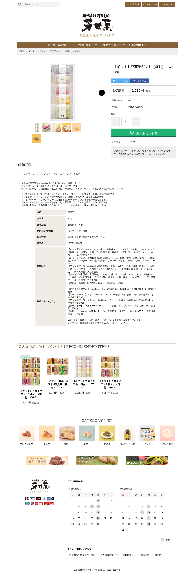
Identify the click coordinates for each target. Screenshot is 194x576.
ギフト (31, 51)
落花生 (47, 435)
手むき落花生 (27, 435)
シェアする (139, 81)
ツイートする (120, 81)
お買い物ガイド (137, 45)
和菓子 (67, 435)
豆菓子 (87, 435)
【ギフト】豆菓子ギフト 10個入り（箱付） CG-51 (31, 394)
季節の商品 (167, 435)
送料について (129, 555)
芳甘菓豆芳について (59, 45)
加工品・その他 (127, 435)
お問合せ (159, 555)
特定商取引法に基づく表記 (82, 555)
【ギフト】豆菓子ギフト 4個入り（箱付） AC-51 (57, 384)
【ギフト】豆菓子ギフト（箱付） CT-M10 (84, 384)
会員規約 (145, 555)
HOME (21, 51)
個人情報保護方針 (109, 555)
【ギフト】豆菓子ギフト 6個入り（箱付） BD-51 (110, 384)
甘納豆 (107, 435)
